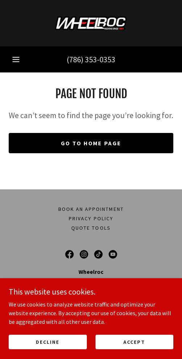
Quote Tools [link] (90, 228)
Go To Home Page (91, 143)
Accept (134, 341)
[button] (16, 59)
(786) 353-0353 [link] (91, 59)
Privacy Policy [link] (91, 218)
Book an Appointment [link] (90, 209)
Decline (47, 341)
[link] (91, 23)
